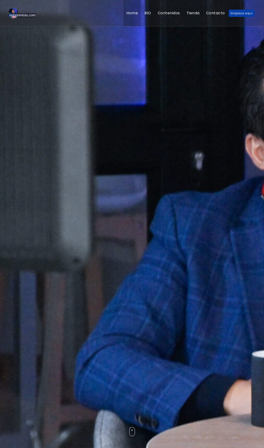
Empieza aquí (242, 13)
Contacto (215, 13)
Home (132, 13)
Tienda (193, 13)
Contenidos (169, 13)
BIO (147, 13)
